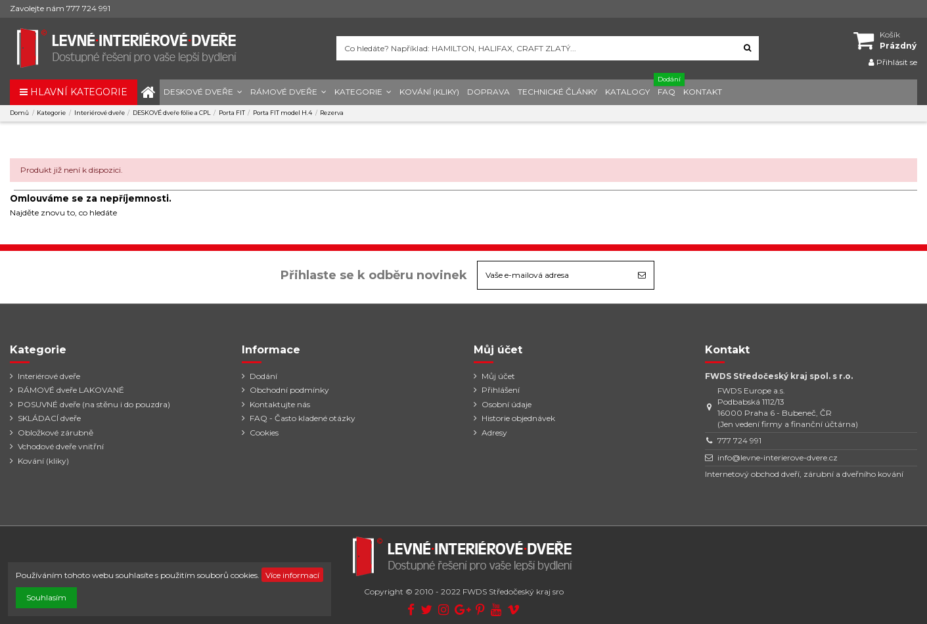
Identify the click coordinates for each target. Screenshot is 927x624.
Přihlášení (501, 390)
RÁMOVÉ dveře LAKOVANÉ (71, 390)
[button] (203, 92)
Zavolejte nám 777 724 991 (60, 8)
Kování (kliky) (43, 461)
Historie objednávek (518, 418)
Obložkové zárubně (55, 432)
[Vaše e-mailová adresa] (554, 275)
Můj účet (498, 376)
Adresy (494, 432)
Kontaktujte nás (280, 404)
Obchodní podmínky (289, 390)
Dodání (263, 376)
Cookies (264, 432)
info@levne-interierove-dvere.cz (777, 457)
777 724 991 (739, 440)
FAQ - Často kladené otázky (302, 418)
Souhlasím (46, 597)
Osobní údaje (506, 404)
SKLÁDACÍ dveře (49, 418)
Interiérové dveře (49, 376)
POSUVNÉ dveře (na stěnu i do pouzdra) (94, 404)
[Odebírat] (642, 275)
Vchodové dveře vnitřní (61, 446)
